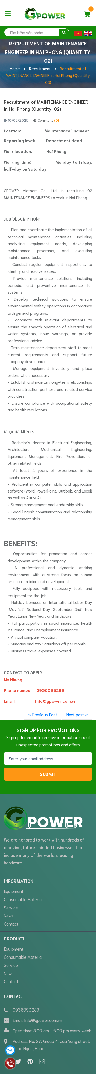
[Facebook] (6, 1041)
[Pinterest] (30, 1041)
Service (11, 887)
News (8, 895)
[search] (36, 32)
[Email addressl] (48, 758)
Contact (11, 903)
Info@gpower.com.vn (43, 999)
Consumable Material (23, 879)
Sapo (51, 1066)
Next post (77, 714)
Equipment (13, 871)
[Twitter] (18, 1041)
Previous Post (42, 714)
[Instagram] (42, 1041)
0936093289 (26, 989)
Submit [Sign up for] (48, 774)
